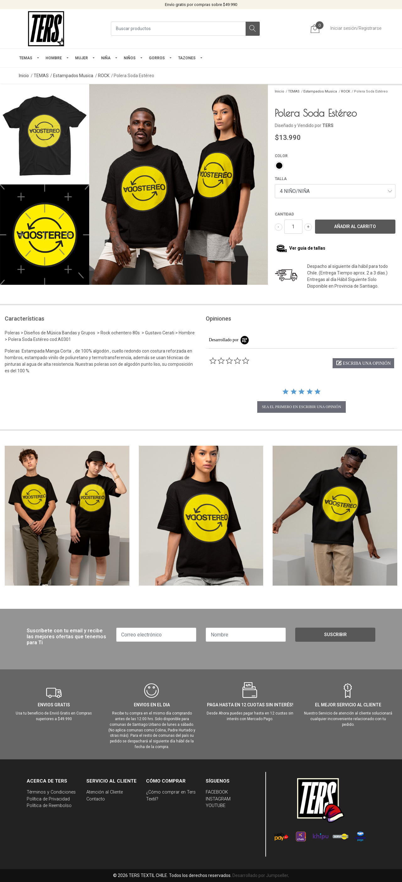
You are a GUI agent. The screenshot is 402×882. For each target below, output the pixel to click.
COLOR (281, 156)
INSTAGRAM (218, 799)
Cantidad (284, 214)
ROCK (103, 75)
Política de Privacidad (48, 799)
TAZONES (187, 58)
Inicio (24, 75)
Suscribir (335, 634)
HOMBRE (54, 58)
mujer (81, 58)
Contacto (95, 799)
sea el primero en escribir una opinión (301, 407)
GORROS (157, 58)
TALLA (281, 179)
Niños (130, 58)
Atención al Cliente (104, 792)
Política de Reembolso (49, 805)
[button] (363, 363)
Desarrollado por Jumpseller (260, 875)
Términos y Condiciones (51, 792)
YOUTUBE (215, 805)
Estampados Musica (73, 75)
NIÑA (106, 58)
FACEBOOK (217, 792)
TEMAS (25, 58)
